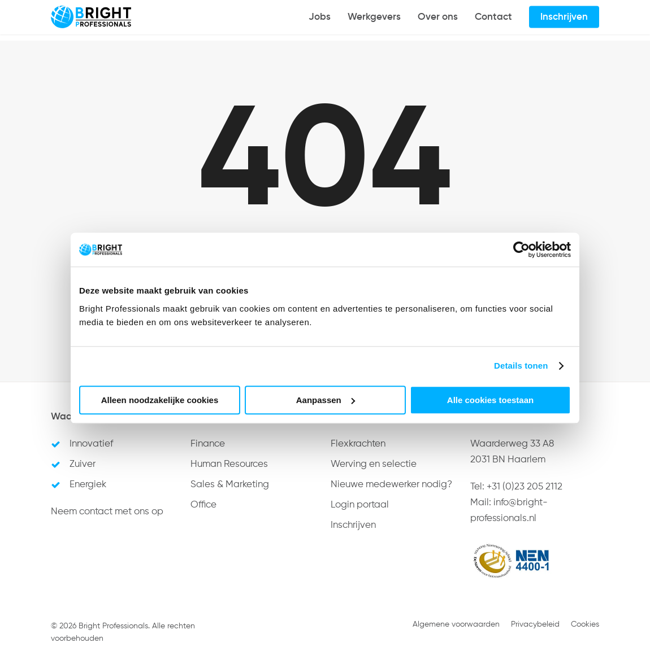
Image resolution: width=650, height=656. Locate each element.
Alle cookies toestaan (490, 400)
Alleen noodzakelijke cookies (160, 400)
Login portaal (360, 505)
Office (203, 505)
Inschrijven (353, 525)
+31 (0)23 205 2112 (524, 487)
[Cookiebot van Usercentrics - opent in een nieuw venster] (521, 249)
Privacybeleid (535, 624)
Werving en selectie (374, 464)
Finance (207, 444)
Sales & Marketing (229, 484)
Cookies (585, 624)
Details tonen (521, 365)
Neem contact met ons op (107, 512)
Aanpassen (325, 400)
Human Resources (229, 464)
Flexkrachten (358, 444)
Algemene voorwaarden (456, 624)
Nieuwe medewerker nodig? (391, 484)
